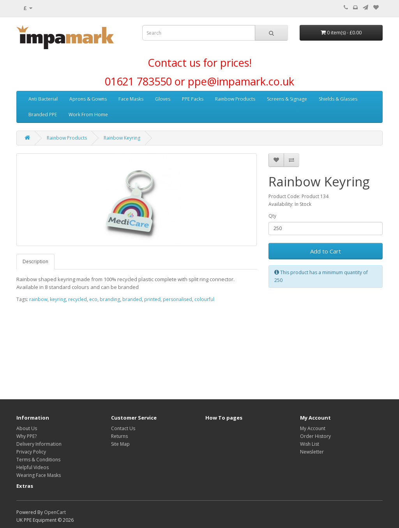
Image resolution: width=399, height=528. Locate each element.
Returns (119, 436)
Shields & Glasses (338, 99)
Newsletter (312, 451)
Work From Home (88, 114)
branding (110, 299)
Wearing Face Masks (38, 475)
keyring (58, 299)
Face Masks (130, 99)
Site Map (120, 444)
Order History (315, 436)
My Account (312, 428)
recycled (77, 299)
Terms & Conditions (38, 459)
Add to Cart (325, 251)
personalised (177, 299)
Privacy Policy (31, 451)
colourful (204, 299)
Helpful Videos (32, 467)
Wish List (309, 444)
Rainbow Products (235, 99)
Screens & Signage (287, 99)
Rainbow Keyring (122, 138)
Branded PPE (42, 114)
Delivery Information (39, 444)
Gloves (162, 99)
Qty (272, 216)
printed (152, 299)
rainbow (38, 299)
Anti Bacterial (43, 99)
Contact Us (123, 428)
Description (35, 261)
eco (93, 299)
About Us (26, 428)
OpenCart (55, 512)
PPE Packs (192, 99)
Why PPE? (26, 436)
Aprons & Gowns (88, 99)
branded (132, 299)
